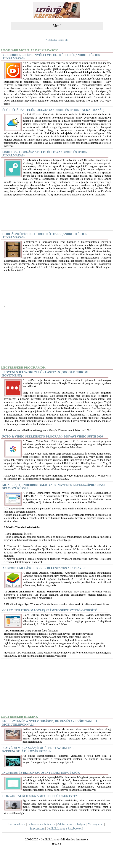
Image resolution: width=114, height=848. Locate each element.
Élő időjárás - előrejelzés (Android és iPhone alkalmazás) (53, 110)
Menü (57, 26)
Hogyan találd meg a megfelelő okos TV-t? (39, 796)
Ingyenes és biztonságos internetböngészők (41, 772)
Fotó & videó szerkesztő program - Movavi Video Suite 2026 (52, 436)
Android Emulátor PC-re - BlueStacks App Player (44, 568)
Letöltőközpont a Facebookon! (65, 828)
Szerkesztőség (17, 824)
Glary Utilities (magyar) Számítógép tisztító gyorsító (49, 610)
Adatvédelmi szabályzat (71, 824)
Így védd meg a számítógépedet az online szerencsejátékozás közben (37, 749)
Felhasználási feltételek (41, 824)
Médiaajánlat (95, 824)
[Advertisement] (57, 337)
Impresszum (37, 828)
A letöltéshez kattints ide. (57, 40)
